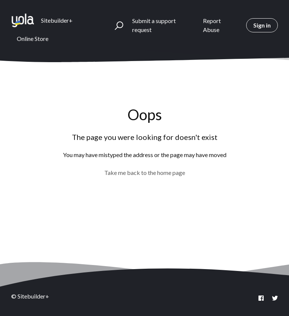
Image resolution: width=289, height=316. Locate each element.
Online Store (32, 38)
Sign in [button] (262, 25)
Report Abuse (212, 25)
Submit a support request (154, 25)
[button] (115, 25)
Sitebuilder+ (57, 20)
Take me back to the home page (144, 172)
